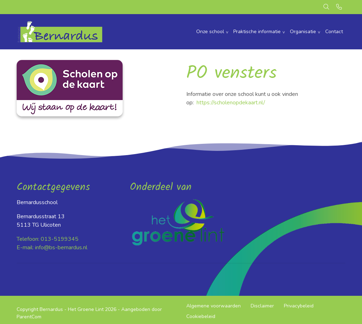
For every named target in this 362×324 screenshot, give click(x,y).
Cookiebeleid (200, 316)
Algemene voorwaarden (213, 305)
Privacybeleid (299, 305)
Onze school (210, 31)
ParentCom (29, 316)
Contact (334, 31)
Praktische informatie (257, 31)
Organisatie (303, 31)
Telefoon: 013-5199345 (47, 239)
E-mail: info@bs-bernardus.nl (52, 247)
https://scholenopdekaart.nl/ (231, 102)
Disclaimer (262, 305)
